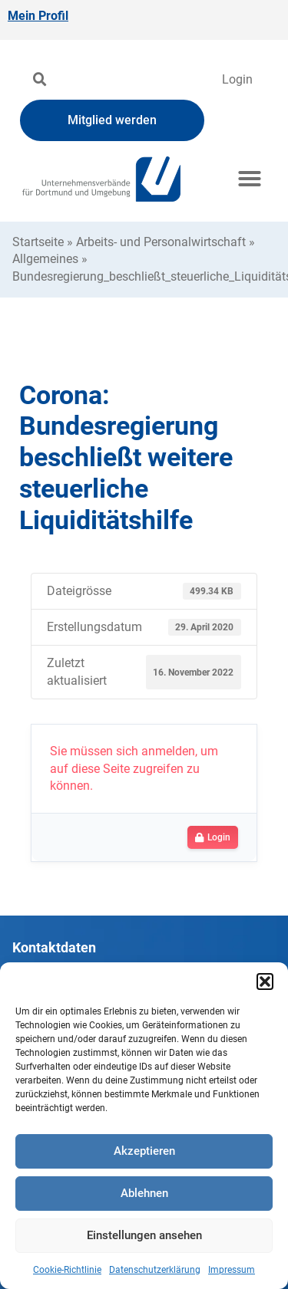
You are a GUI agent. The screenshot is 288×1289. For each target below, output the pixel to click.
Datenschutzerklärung (154, 1269)
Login (237, 79)
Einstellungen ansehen (144, 1235)
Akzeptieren (144, 1151)
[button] (265, 981)
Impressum (231, 1269)
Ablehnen (144, 1193)
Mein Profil (38, 15)
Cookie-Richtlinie (67, 1269)
